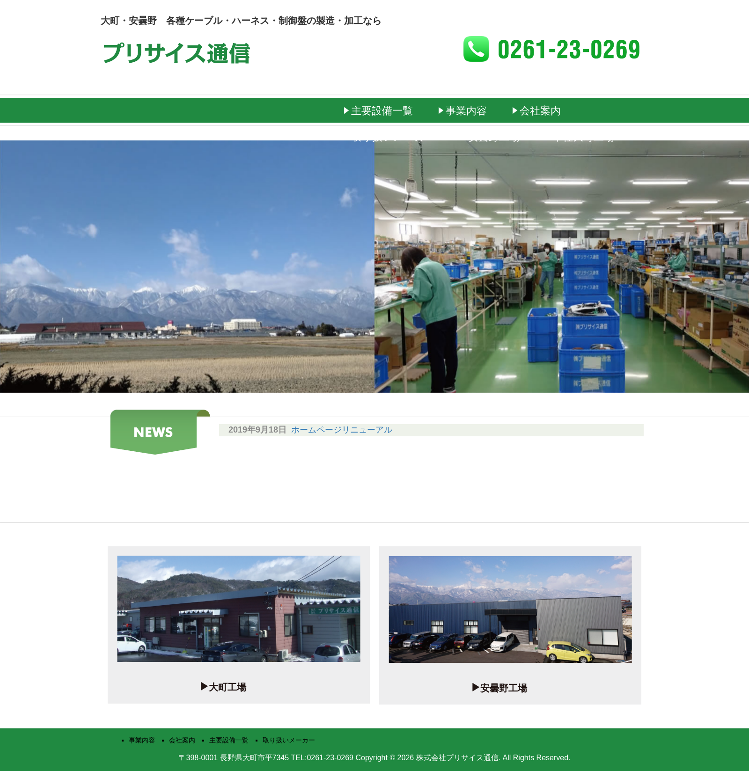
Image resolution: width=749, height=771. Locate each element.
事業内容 (466, 111)
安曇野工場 (494, 137)
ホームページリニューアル (341, 429)
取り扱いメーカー (393, 137)
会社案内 (540, 111)
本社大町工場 (583, 137)
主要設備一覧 (382, 111)
